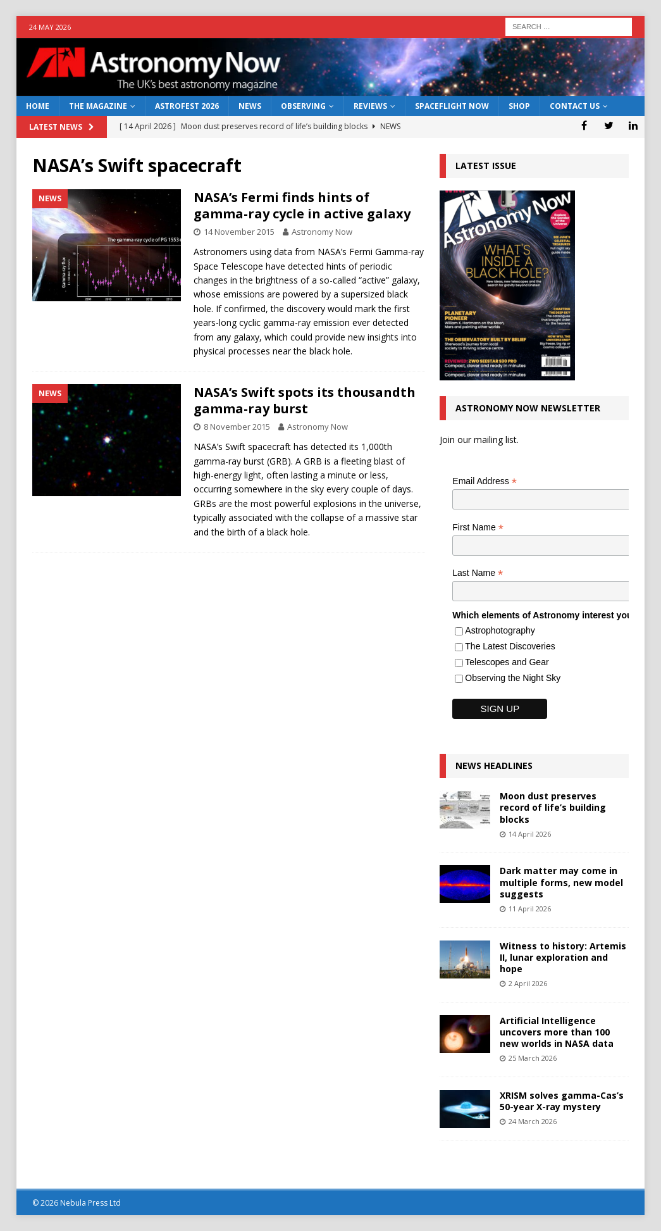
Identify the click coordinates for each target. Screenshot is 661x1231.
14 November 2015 (239, 231)
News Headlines (494, 765)
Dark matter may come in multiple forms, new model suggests (561, 882)
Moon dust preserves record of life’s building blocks (553, 807)
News (249, 106)
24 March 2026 (533, 1121)
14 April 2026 (530, 834)
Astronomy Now (322, 231)
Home (37, 106)
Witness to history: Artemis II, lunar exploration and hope (563, 957)
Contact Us (575, 106)
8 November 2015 (237, 426)
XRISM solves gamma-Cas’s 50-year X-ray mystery (562, 1101)
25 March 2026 (533, 1058)
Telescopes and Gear (506, 662)
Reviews (370, 106)
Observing (303, 106)
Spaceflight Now (452, 106)
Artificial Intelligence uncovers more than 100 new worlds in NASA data (557, 1032)
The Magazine (98, 106)
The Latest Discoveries (510, 646)
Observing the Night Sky (512, 678)
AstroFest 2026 (187, 106)
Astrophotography (500, 630)
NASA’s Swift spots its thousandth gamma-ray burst (305, 400)
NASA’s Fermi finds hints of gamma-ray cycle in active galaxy (302, 205)
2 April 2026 (528, 983)
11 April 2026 (530, 908)
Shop (519, 106)
